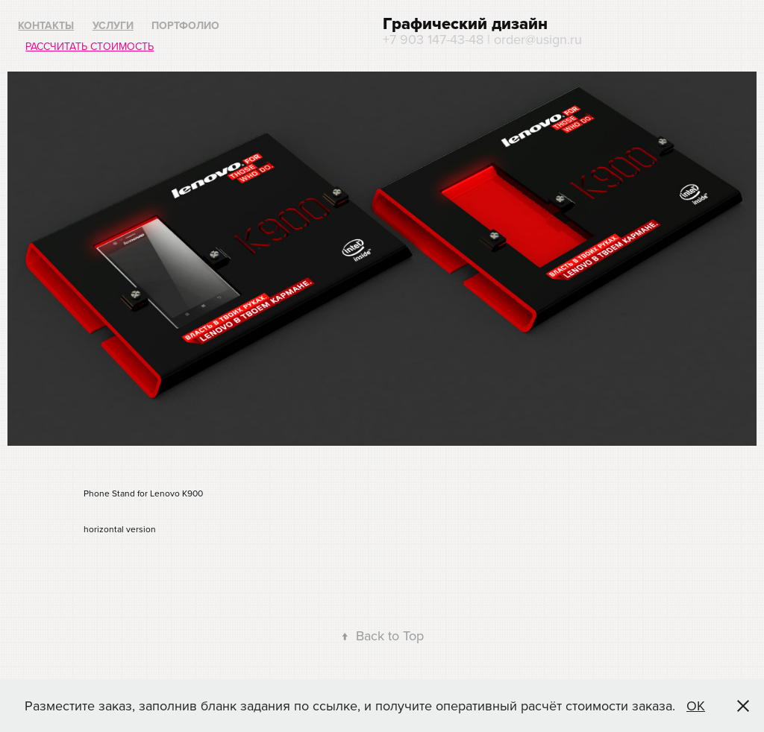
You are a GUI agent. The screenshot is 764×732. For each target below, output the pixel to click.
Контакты (46, 25)
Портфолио (185, 25)
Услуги (113, 25)
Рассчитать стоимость (89, 46)
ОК (695, 705)
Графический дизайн (465, 23)
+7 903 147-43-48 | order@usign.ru (482, 39)
